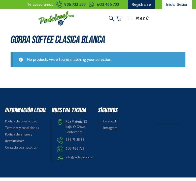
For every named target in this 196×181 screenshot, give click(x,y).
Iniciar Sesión (177, 4)
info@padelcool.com (80, 157)
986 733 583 (75, 4)
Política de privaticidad (21, 121)
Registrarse (141, 4)
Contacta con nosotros (21, 147)
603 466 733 (108, 4)
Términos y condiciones (22, 128)
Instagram (110, 128)
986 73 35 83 (75, 140)
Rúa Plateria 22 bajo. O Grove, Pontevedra (76, 127)
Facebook (110, 121)
